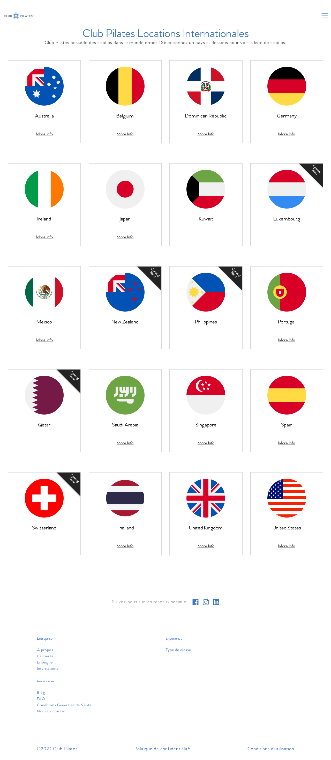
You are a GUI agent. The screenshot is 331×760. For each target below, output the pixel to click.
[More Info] (44, 134)
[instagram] (206, 602)
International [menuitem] (48, 668)
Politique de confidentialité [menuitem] (162, 749)
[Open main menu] (324, 15)
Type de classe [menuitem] (178, 650)
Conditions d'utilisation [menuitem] (270, 749)
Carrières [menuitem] (45, 656)
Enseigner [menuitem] (45, 662)
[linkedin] (216, 602)
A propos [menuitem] (45, 650)
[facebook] (195, 602)
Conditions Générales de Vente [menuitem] (64, 705)
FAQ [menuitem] (41, 699)
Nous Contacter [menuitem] (51, 711)
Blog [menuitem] (41, 692)
